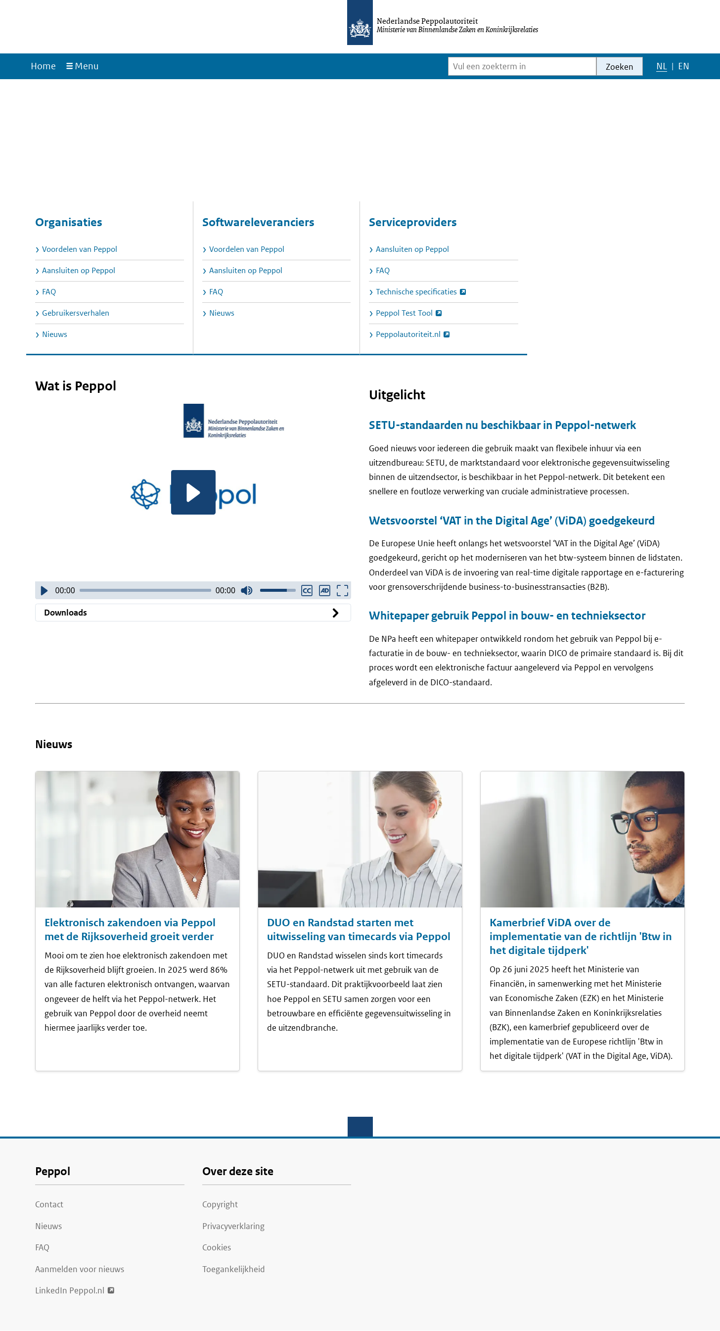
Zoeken (619, 66)
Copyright (220, 1204)
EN (683, 68)
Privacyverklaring (233, 1226)
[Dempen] (247, 590)
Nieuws (48, 1226)
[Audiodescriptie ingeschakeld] (324, 590)
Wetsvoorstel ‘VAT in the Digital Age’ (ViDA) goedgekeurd (512, 520)
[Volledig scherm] (342, 590)
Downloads (193, 612)
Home (43, 66)
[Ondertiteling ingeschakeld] (306, 590)
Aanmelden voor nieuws (79, 1269)
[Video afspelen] (193, 492)
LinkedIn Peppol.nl (69, 1289)
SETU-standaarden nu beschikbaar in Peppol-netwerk (502, 425)
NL (661, 68)
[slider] (145, 590)
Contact (49, 1204)
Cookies (216, 1247)
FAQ (42, 1247)
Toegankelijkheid (233, 1269)
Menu (87, 66)
